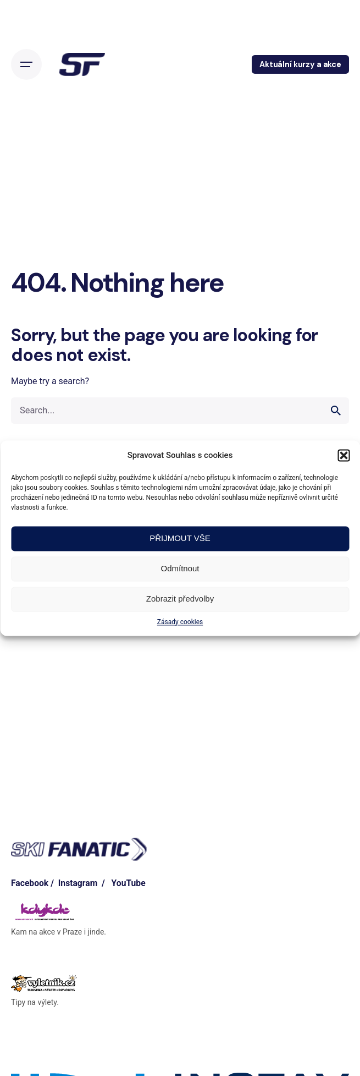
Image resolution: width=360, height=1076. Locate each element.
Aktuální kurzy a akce (300, 64)
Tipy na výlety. (35, 1002)
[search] (336, 410)
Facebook (29, 883)
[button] (343, 455)
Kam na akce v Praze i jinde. (58, 931)
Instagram (78, 883)
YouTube (129, 883)
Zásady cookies (180, 622)
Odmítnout (179, 568)
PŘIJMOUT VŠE (180, 538)
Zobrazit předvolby (180, 598)
